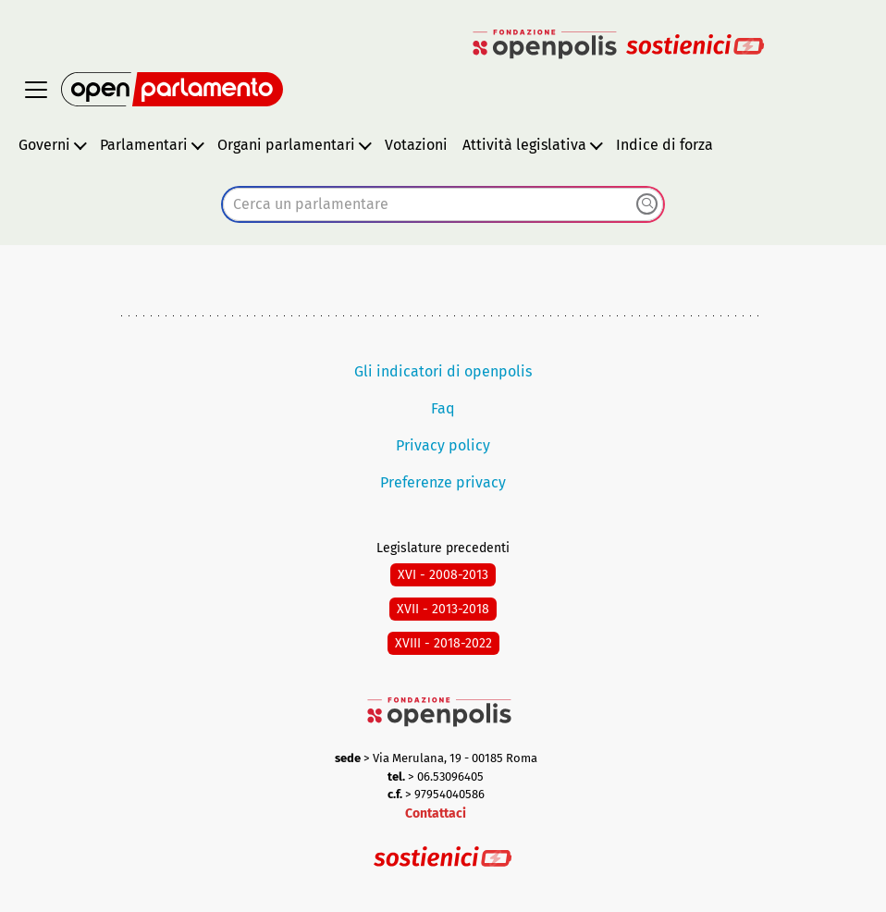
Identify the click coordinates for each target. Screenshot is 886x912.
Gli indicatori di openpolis (443, 371)
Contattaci (435, 813)
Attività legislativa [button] (524, 145)
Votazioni (416, 145)
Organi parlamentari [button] (286, 145)
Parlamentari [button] (144, 145)
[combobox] (443, 204)
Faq (443, 408)
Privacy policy (443, 445)
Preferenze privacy (443, 482)
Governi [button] (44, 145)
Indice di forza (664, 145)
